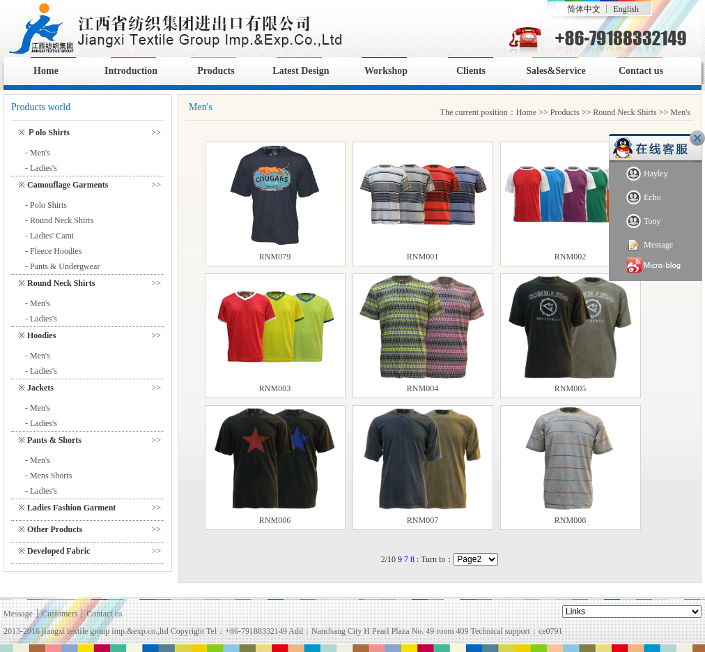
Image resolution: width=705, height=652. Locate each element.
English (626, 9)
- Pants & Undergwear (62, 266)
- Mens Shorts (48, 475)
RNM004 (422, 388)
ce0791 (551, 631)
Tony (643, 221)
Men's (680, 112)
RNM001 (422, 256)
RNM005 (570, 388)
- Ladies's (41, 168)
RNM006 (274, 520)
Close (697, 138)
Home (46, 71)
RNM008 (570, 520)
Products (215, 71)
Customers (59, 614)
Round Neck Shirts (624, 112)
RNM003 (274, 388)
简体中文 (584, 9)
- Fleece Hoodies (53, 251)
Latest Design (300, 71)
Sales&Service (556, 71)
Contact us (641, 71)
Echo (643, 197)
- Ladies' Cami (49, 236)
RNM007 (422, 520)
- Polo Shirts (46, 205)
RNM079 (274, 256)
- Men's (37, 153)
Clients (471, 71)
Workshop (386, 71)
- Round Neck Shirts (59, 220)
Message (649, 245)
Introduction (130, 71)
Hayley (647, 174)
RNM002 (570, 256)
